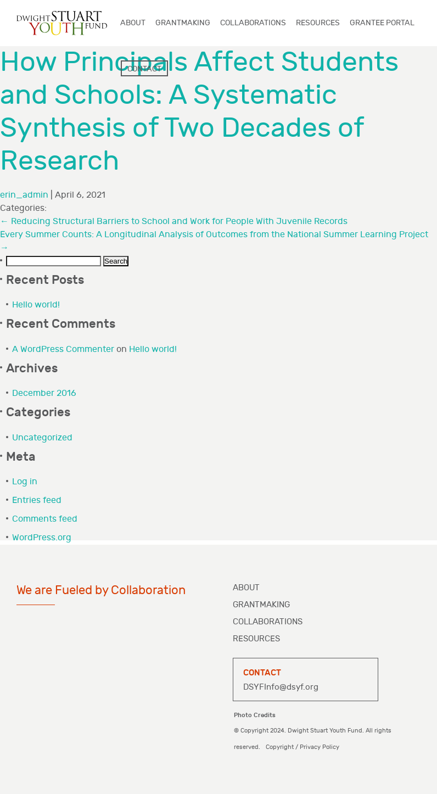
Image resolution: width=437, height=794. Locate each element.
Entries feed (36, 500)
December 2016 (44, 393)
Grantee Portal (382, 22)
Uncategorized (42, 438)
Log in (24, 482)
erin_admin (24, 195)
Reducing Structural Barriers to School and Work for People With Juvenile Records (174, 221)
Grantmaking (261, 605)
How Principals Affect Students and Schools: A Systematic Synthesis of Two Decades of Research (199, 112)
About (246, 587)
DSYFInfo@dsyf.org (280, 687)
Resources (256, 639)
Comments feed (44, 519)
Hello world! (36, 305)
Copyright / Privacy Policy (302, 747)
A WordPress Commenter (63, 349)
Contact (144, 69)
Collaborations (267, 622)
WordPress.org (41, 538)
